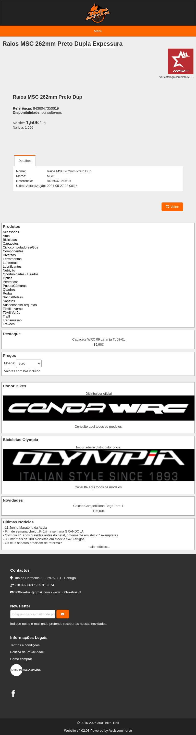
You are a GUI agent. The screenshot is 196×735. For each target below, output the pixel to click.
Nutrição (9, 270)
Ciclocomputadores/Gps (20, 247)
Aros (6, 236)
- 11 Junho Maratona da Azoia (25, 527)
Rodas (7, 293)
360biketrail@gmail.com (32, 592)
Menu (98, 31)
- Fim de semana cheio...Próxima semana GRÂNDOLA (43, 531)
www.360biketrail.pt (67, 592)
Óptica (7, 278)
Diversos (9, 255)
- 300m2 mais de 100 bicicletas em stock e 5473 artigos (43, 539)
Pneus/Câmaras (15, 286)
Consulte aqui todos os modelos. (99, 426)
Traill (6, 316)
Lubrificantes (12, 266)
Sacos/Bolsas (13, 297)
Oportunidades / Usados (21, 274)
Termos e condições (25, 645)
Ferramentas (12, 259)
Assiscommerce (120, 730)
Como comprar (21, 659)
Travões (9, 324)
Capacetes (11, 243)
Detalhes (24, 161)
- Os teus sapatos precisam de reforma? (32, 543)
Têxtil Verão (11, 312)
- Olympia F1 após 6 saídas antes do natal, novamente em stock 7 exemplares (60, 535)
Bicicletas (10, 240)
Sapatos (9, 301)
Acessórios (11, 232)
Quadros (9, 289)
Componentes (13, 251)
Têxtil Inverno (13, 309)
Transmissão (12, 320)
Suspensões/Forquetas (20, 305)
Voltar (172, 207)
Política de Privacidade (27, 652)
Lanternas (10, 263)
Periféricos (10, 282)
